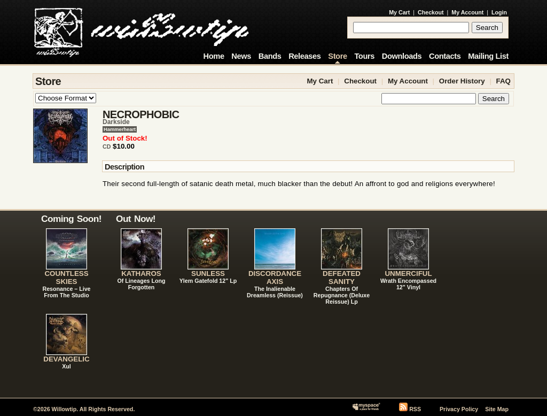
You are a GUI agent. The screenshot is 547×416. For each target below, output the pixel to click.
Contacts (445, 56)
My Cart (399, 12)
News (241, 56)
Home (214, 56)
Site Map (497, 409)
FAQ (503, 81)
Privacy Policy (459, 409)
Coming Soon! (71, 218)
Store (337, 56)
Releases (304, 56)
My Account (467, 12)
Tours (364, 56)
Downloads (402, 56)
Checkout (431, 12)
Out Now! (135, 218)
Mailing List (488, 56)
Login (499, 12)
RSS (415, 409)
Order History (462, 81)
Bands (270, 56)
